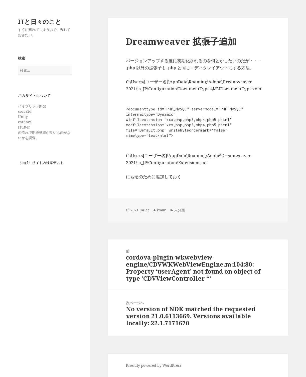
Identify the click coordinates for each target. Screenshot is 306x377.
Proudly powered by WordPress (154, 365)
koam (161, 210)
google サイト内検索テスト (42, 163)
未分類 (179, 210)
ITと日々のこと (39, 21)
